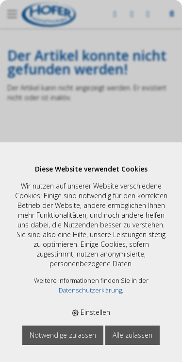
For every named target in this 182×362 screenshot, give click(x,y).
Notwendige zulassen (63, 335)
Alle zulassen (132, 335)
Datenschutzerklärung (90, 290)
